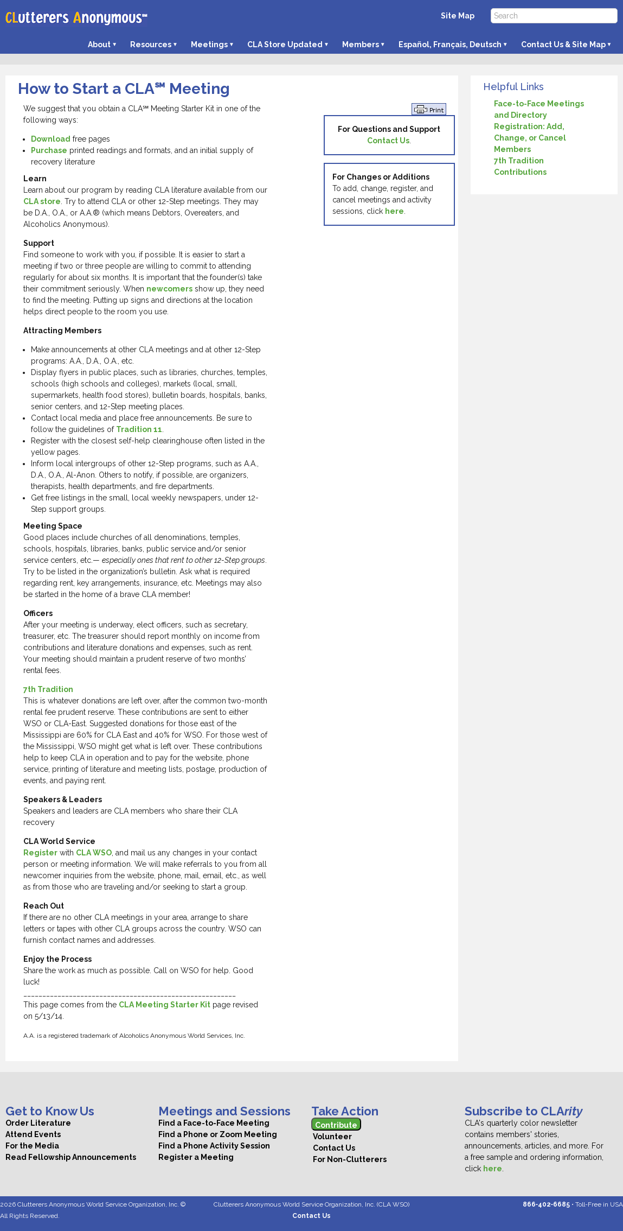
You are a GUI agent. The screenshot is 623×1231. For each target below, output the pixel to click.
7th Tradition (48, 689)
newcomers (169, 288)
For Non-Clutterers (349, 1159)
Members (360, 44)
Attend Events (33, 1134)
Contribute (336, 1125)
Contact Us (388, 140)
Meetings (209, 44)
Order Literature (38, 1123)
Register (40, 852)
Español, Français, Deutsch (450, 44)
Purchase (49, 150)
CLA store (42, 201)
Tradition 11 (139, 429)
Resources (150, 44)
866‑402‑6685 (546, 1204)
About (99, 44)
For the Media (32, 1145)
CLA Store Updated (285, 44)
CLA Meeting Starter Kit (164, 1004)
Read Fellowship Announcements (70, 1157)
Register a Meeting (196, 1157)
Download (50, 139)
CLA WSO (94, 852)
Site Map (457, 15)
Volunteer (331, 1136)
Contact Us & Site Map (563, 44)
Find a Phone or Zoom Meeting (217, 1134)
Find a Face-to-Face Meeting (213, 1123)
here (394, 211)
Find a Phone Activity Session (214, 1145)
